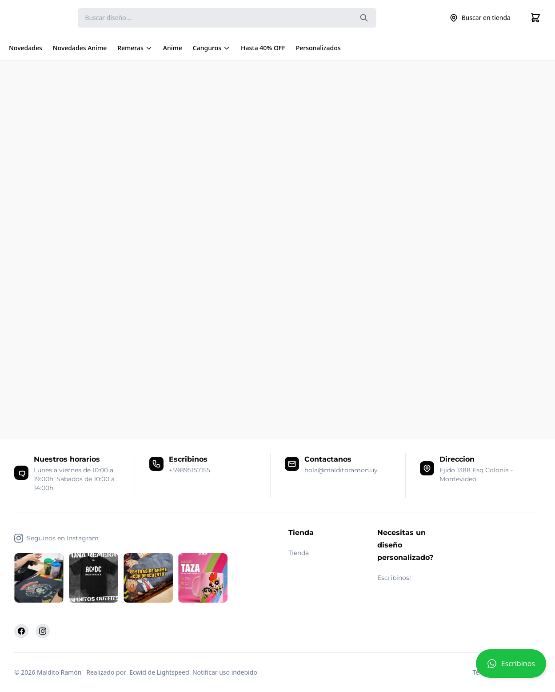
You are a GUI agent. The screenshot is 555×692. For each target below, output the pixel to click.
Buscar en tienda (480, 17)
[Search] (227, 18)
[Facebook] (21, 631)
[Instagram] (43, 631)
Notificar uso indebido (224, 672)
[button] (511, 667)
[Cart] (535, 18)
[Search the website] (364, 18)
